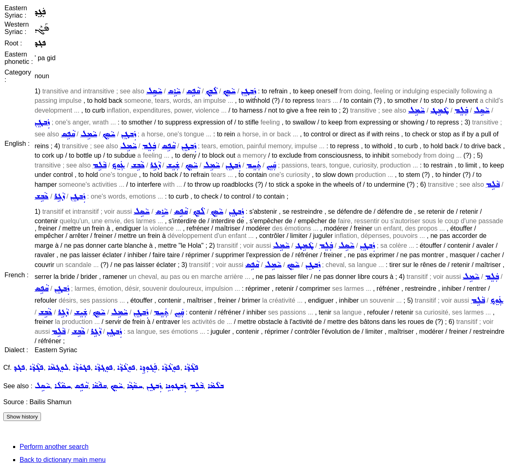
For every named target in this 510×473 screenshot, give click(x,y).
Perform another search (54, 446)
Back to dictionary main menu (63, 459)
